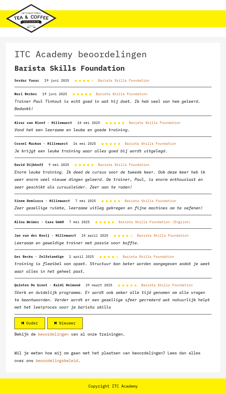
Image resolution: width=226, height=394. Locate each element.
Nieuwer (65, 323)
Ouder (29, 323)
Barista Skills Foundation (123, 80)
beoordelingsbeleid (57, 360)
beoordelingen (53, 334)
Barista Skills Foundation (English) (155, 222)
